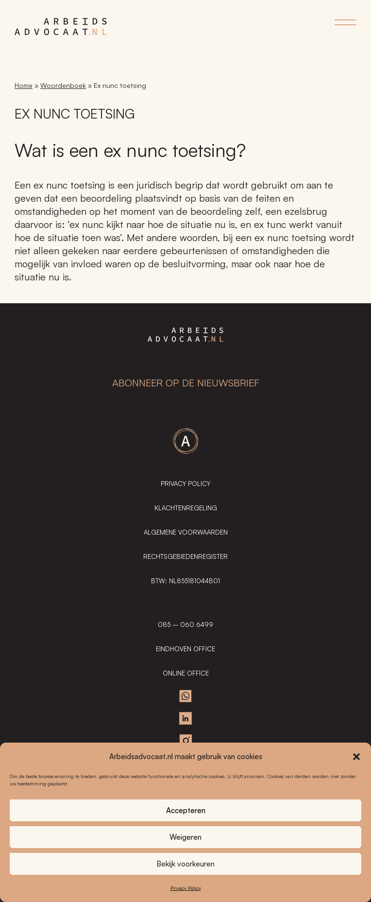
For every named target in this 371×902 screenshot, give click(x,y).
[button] (356, 757)
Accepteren (185, 810)
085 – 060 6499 (185, 624)
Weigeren (185, 837)
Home (24, 85)
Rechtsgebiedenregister (185, 556)
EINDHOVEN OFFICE (185, 649)
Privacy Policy (185, 888)
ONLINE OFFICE (186, 673)
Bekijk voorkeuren (185, 863)
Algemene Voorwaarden (186, 532)
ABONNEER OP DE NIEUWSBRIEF (185, 383)
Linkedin (185, 718)
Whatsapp (185, 696)
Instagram (185, 740)
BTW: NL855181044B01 (185, 581)
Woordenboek (63, 85)
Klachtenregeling (185, 508)
